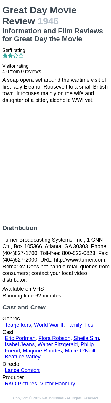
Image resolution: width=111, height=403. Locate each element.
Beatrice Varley (23, 357)
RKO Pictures (21, 384)
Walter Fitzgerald (58, 344)
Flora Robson (54, 338)
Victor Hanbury (57, 384)
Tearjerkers (18, 325)
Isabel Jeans (20, 344)
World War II (48, 325)
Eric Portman (20, 338)
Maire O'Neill (80, 351)
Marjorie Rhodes (42, 351)
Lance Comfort (22, 370)
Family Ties (79, 325)
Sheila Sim (86, 338)
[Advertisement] (55, 164)
